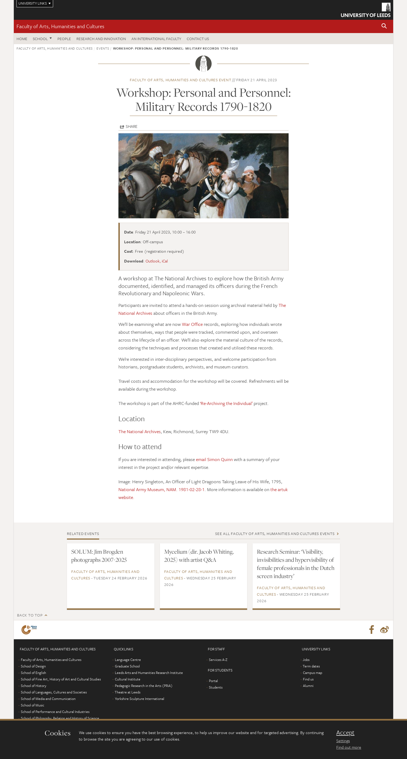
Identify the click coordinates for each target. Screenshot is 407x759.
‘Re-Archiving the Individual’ (226, 403)
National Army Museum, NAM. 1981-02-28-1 (161, 489)
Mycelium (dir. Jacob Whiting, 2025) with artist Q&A (199, 555)
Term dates (311, 666)
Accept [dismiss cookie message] (345, 732)
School (40, 38)
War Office (192, 324)
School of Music (32, 705)
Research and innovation (101, 38)
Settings (343, 741)
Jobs (306, 659)
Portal (213, 680)
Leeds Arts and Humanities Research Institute (149, 672)
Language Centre (128, 659)
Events (102, 48)
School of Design (33, 666)
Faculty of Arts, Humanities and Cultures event (180, 80)
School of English (33, 672)
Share (131, 126)
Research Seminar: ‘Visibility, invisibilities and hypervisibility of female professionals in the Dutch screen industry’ (295, 563)
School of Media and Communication (48, 698)
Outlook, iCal (157, 261)
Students (215, 687)
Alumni (308, 685)
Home (22, 38)
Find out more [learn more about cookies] (348, 747)
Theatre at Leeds (127, 692)
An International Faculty (156, 38)
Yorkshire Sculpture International (139, 698)
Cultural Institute (127, 679)
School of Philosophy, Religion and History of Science (60, 718)
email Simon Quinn (215, 459)
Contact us (198, 38)
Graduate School (127, 666)
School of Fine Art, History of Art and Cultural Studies (61, 679)
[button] (384, 26)
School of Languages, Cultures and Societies (54, 692)
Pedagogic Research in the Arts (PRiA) (144, 685)
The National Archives (139, 431)
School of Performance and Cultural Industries (55, 711)
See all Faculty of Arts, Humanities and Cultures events (274, 533)
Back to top (30, 615)
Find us (308, 679)
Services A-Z (218, 659)
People (64, 38)
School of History (33, 685)
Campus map (312, 672)
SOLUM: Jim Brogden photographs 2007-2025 (99, 555)
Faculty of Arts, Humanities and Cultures (60, 26)
